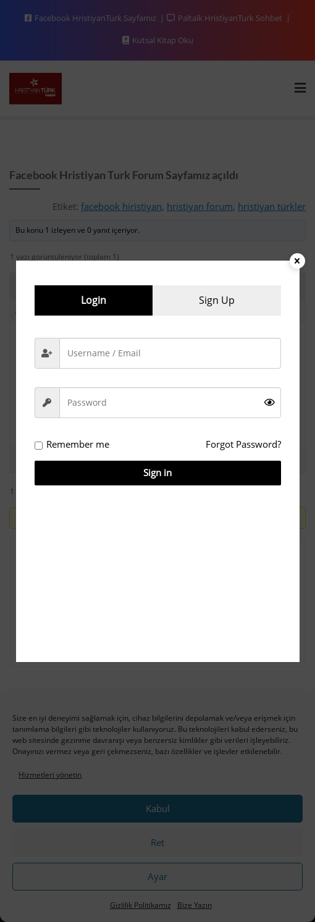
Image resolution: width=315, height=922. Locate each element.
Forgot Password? (243, 444)
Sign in (157, 472)
